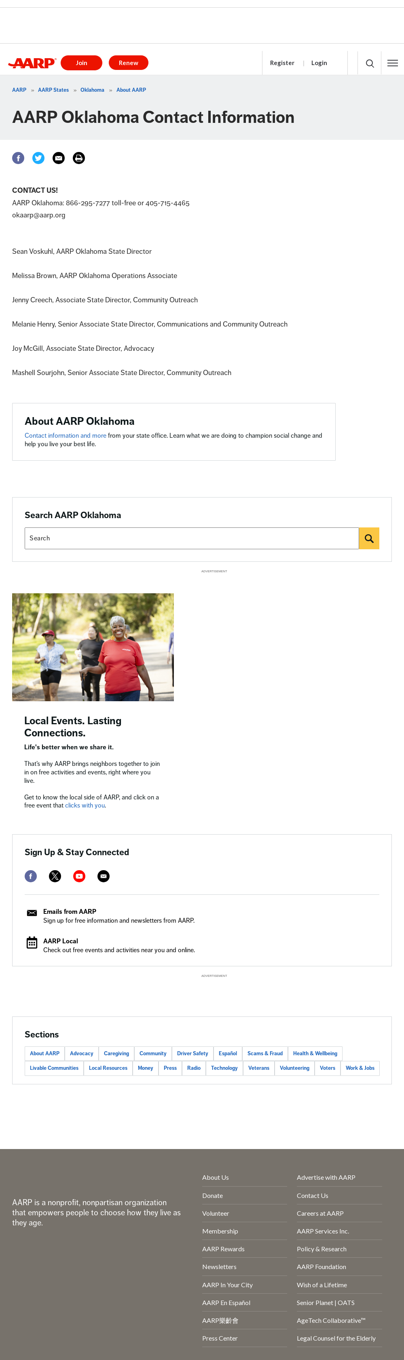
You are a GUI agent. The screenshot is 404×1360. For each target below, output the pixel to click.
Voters (327, 1068)
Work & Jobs (360, 1068)
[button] (392, 63)
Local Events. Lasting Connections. (73, 727)
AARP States (53, 90)
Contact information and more (66, 436)
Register (282, 62)
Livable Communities (54, 1068)
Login (319, 62)
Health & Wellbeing (315, 1053)
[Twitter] (38, 158)
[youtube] (79, 876)
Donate (212, 1195)
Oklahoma (92, 90)
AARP (19, 90)
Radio (194, 1068)
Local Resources (108, 1068)
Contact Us (312, 1195)
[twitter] (55, 876)
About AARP (131, 90)
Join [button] (81, 62)
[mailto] (103, 876)
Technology (224, 1068)
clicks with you (85, 805)
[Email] (59, 158)
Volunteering (294, 1068)
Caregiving (116, 1053)
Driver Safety (192, 1053)
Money (145, 1068)
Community (153, 1053)
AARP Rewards (223, 1248)
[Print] (79, 158)
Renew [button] (128, 62)
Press (170, 1068)
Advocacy (81, 1053)
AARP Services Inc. (323, 1231)
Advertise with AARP (326, 1177)
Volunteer (215, 1213)
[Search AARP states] (192, 538)
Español (228, 1053)
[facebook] (31, 876)
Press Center (220, 1338)
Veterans (258, 1068)
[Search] (369, 538)
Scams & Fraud (265, 1053)
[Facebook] (18, 158)
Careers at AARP (320, 1213)
